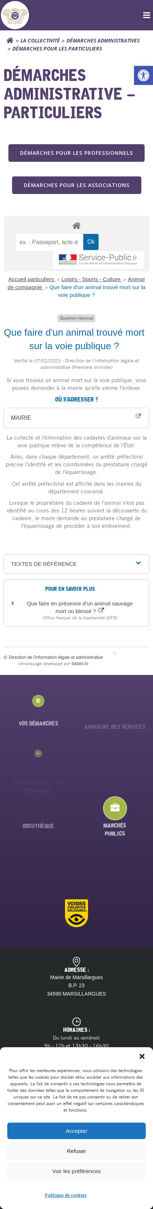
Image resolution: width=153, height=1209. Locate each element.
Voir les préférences (76, 1171)
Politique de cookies (66, 1195)
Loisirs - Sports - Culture (91, 279)
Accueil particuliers (32, 279)
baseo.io (80, 663)
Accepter (76, 1131)
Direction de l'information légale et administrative (56, 657)
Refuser (76, 1151)
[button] (143, 75)
